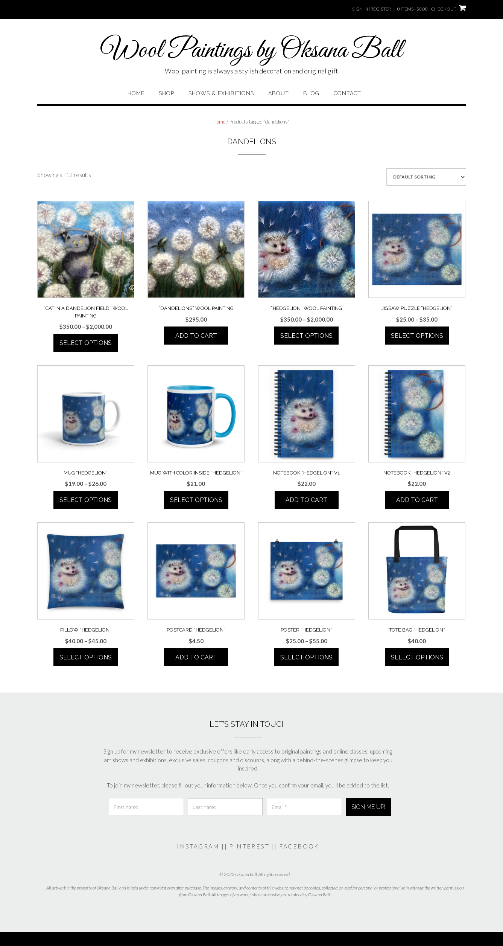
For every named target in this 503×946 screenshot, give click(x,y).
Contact (347, 93)
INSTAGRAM (198, 846)
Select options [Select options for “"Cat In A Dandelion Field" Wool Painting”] (85, 342)
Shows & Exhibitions (221, 93)
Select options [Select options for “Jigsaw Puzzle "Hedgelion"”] (417, 335)
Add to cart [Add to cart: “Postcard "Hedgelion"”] (196, 657)
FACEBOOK (299, 846)
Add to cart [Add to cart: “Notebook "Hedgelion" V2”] (417, 500)
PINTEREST (249, 846)
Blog (311, 93)
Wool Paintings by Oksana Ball (251, 51)
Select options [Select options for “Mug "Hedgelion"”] (85, 500)
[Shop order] (426, 177)
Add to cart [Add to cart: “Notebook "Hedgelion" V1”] (306, 500)
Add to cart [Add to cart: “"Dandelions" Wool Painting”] (196, 335)
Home (136, 93)
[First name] (146, 806)
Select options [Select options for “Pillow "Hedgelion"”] (85, 657)
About (278, 93)
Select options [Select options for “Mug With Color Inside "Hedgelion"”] (196, 500)
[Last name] (225, 806)
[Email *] (304, 806)
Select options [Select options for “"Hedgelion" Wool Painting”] (306, 335)
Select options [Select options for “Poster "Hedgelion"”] (306, 657)
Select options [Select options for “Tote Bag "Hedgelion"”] (417, 657)
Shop (166, 93)
